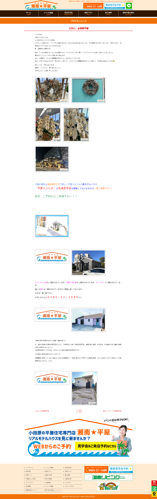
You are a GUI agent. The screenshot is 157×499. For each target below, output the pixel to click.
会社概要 (28, 486)
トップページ (29, 467)
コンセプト (68, 482)
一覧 (79, 411)
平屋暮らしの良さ (31, 479)
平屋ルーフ (29, 475)
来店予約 (28, 471)
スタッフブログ (69, 486)
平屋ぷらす (68, 471)
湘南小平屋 (48, 475)
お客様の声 (68, 479)
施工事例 (67, 475)
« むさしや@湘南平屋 (42, 411)
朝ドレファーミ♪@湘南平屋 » (112, 411)
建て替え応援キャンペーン (53, 490)
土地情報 (47, 482)
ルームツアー (29, 482)
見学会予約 (68, 467)
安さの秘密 (48, 479)
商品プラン (48, 471)
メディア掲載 (49, 486)
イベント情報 (49, 467)
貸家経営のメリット (31, 490)
